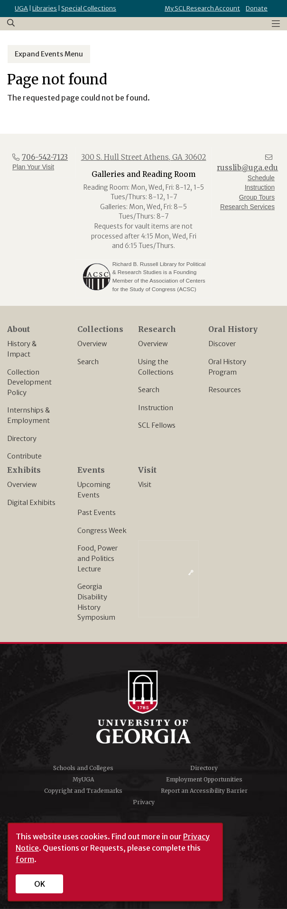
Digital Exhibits (31, 502)
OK (39, 884)
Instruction (155, 408)
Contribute (24, 456)
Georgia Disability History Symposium (96, 602)
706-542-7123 (45, 157)
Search (88, 362)
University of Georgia (143, 707)
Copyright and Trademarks (83, 790)
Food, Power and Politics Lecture (97, 558)
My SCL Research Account (202, 8)
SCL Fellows (157, 425)
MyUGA (83, 779)
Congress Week (102, 530)
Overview (92, 344)
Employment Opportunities (204, 779)
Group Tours (257, 197)
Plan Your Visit (33, 167)
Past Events (96, 512)
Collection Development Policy (29, 382)
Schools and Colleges (83, 767)
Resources (224, 390)
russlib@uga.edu (247, 167)
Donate (257, 8)
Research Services (247, 207)
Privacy (144, 802)
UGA (21, 8)
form (25, 859)
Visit (144, 484)
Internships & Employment (28, 415)
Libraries (44, 8)
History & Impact (22, 349)
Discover (222, 344)
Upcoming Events (94, 489)
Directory (22, 438)
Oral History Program (227, 367)
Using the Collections (156, 367)
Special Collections (88, 8)
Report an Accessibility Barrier (204, 790)
